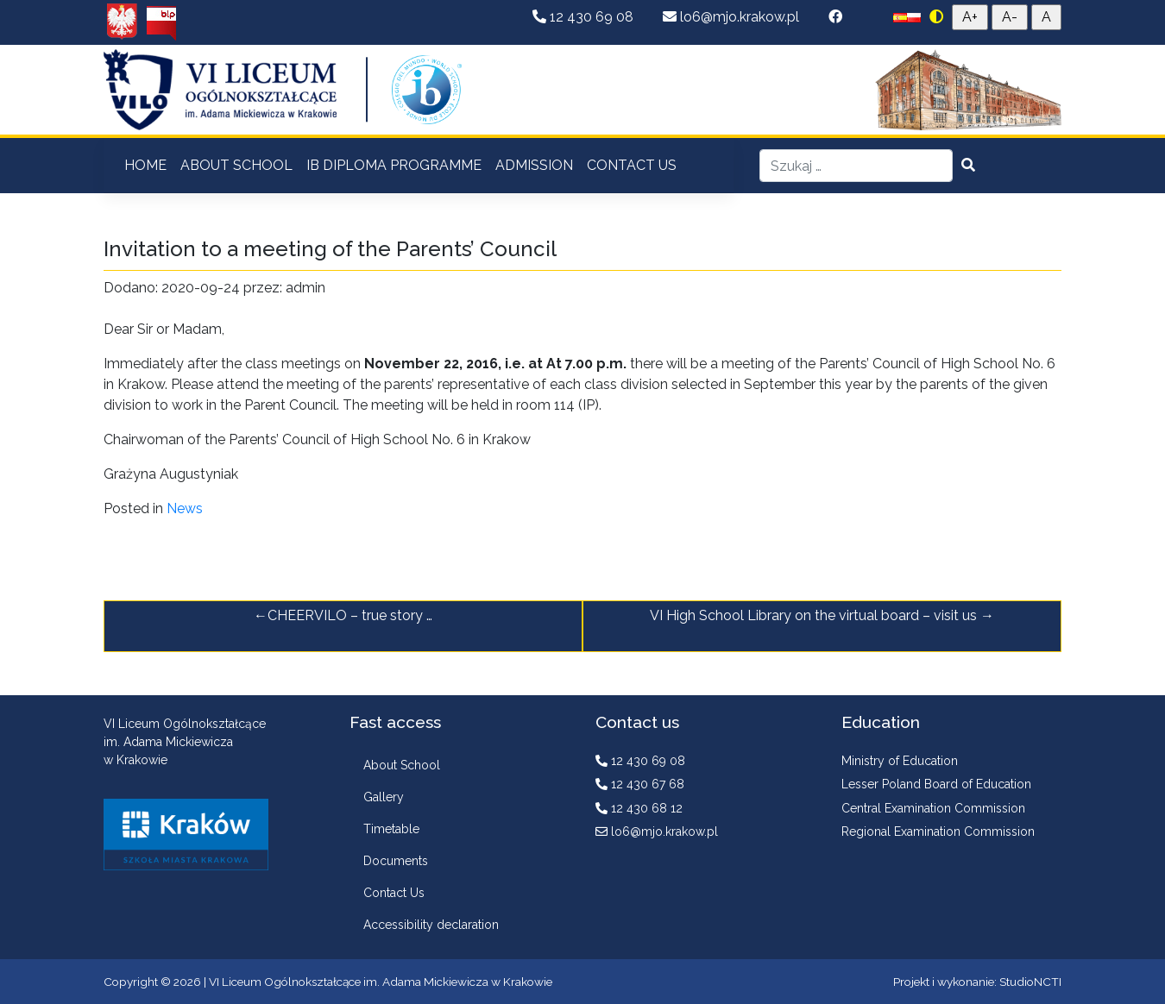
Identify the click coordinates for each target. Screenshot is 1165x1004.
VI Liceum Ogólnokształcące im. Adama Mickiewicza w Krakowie (380, 981)
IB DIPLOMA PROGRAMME (394, 165)
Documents (395, 861)
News (185, 508)
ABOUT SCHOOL (236, 165)
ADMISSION (534, 165)
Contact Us (394, 893)
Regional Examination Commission (938, 831)
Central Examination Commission (933, 808)
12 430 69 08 (584, 17)
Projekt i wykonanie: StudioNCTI (977, 981)
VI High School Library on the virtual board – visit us (813, 615)
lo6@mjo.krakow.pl (733, 17)
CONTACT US (632, 165)
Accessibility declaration (431, 925)
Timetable (391, 829)
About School (401, 765)
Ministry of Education (899, 761)
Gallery (383, 797)
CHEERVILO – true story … (350, 615)
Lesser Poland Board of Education (936, 784)
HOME (145, 165)
